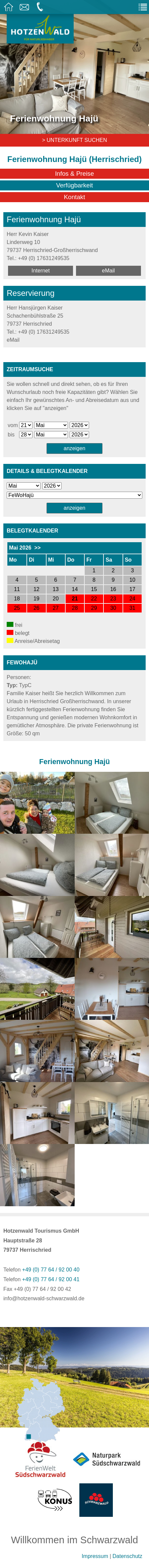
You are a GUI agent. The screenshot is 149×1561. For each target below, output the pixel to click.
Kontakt (74, 196)
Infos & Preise (74, 173)
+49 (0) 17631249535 (43, 258)
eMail (108, 270)
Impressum (95, 1556)
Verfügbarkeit (74, 185)
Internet (40, 270)
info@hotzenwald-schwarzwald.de (43, 1298)
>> (37, 548)
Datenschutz (127, 1556)
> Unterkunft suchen (74, 140)
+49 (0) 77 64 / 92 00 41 (50, 1279)
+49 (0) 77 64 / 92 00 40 (50, 1269)
